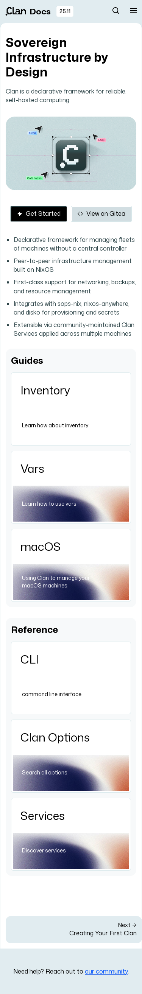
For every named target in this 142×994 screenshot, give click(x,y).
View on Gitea (101, 213)
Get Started (39, 213)
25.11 (64, 11)
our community (106, 971)
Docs (28, 11)
